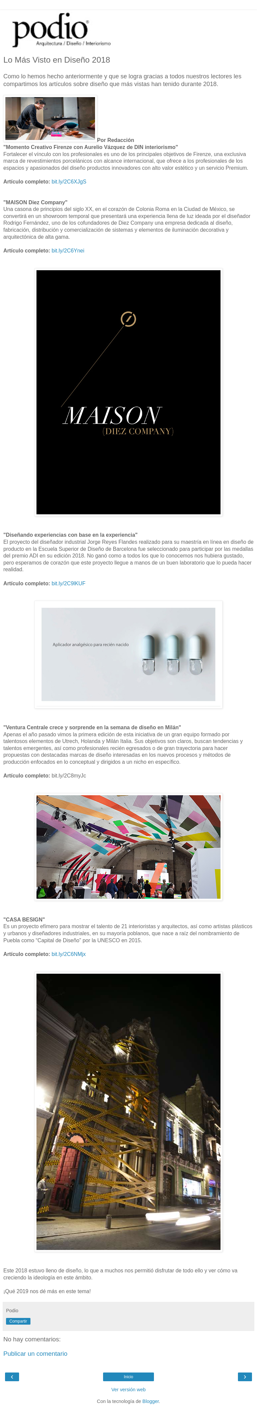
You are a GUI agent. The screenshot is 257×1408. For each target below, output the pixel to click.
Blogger (151, 1401)
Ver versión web (128, 1389)
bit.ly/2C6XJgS (69, 181)
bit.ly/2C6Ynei (68, 250)
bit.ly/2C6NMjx (69, 954)
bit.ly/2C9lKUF (68, 583)
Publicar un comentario (35, 1353)
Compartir (18, 1321)
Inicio (128, 1377)
